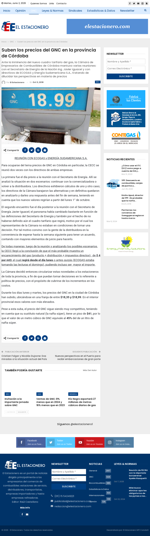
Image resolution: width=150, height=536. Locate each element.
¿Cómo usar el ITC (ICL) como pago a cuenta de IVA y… (131, 168)
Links (51, 3)
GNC (34, 11)
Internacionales (96, 495)
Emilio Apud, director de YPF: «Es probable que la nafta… (132, 198)
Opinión (20, 11)
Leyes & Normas (52, 11)
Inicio (6, 11)
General (73, 394)
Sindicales (75, 11)
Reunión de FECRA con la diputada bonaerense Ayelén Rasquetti (138, 474)
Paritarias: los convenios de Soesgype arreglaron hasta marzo (133, 214)
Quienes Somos (38, 3)
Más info (25, 507)
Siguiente (23, 412)
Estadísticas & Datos (101, 11)
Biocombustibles (97, 483)
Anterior (10, 412)
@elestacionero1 (82, 424)
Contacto (61, 3)
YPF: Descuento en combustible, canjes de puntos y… (132, 183)
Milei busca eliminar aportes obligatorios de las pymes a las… (138, 491)
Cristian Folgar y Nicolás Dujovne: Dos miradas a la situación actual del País (24, 357)
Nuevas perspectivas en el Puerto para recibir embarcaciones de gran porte (78, 357)
